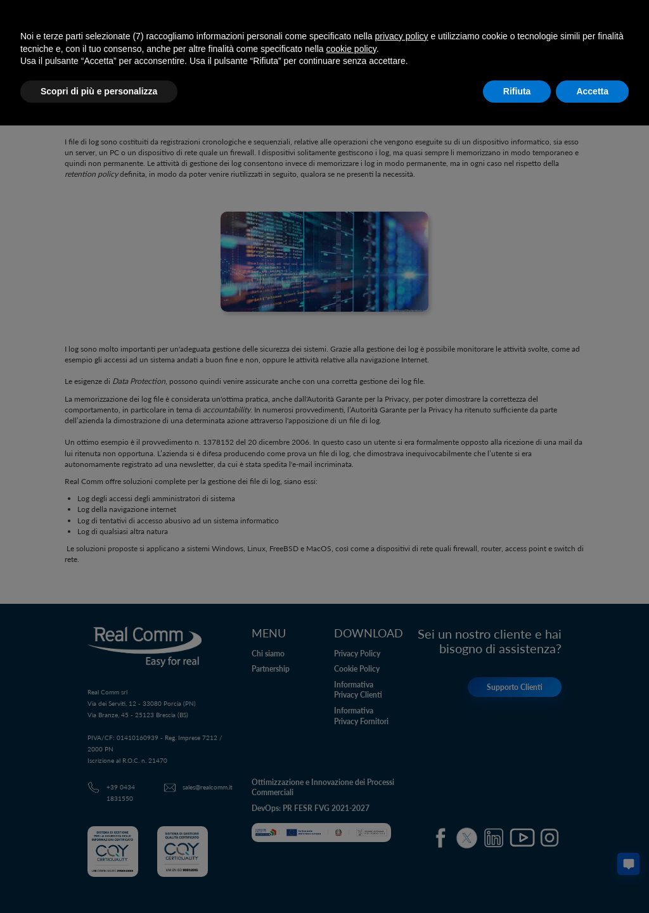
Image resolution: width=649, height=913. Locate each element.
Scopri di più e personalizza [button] (99, 91)
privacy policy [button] (401, 36)
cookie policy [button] (351, 49)
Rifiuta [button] (517, 91)
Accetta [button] (592, 91)
